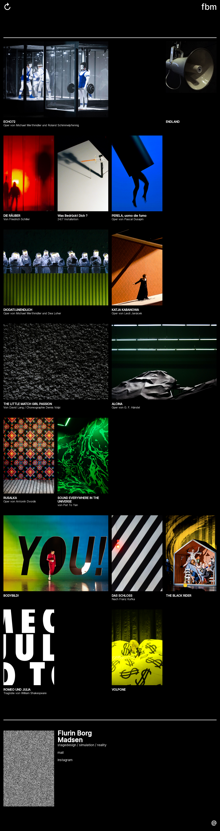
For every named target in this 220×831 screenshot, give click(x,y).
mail (61, 752)
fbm (209, 7)
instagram (65, 760)
